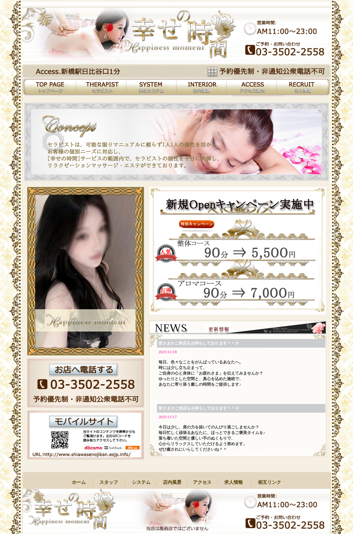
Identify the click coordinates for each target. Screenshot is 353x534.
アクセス (202, 482)
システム (141, 482)
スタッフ (108, 482)
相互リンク (268, 482)
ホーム (80, 482)
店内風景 (172, 482)
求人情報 (232, 482)
